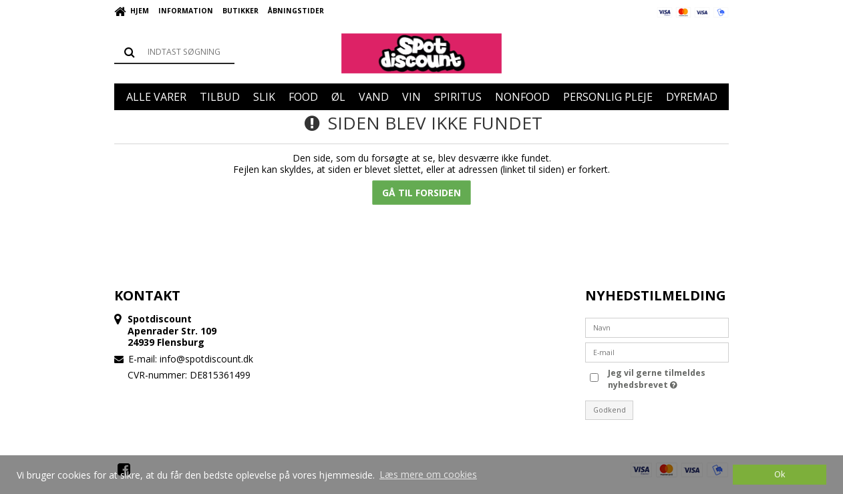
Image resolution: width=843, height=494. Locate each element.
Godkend (609, 410)
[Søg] (174, 52)
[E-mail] (657, 350)
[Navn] (657, 326)
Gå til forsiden (421, 192)
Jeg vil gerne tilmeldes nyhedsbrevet (655, 379)
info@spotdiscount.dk (206, 358)
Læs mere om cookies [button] (428, 474)
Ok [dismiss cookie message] (779, 474)
